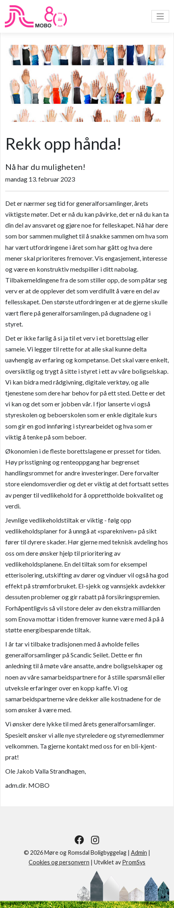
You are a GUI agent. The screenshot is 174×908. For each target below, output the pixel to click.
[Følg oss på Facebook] (79, 839)
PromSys (133, 862)
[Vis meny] (160, 16)
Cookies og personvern (59, 862)
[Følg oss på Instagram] (95, 839)
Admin (139, 852)
